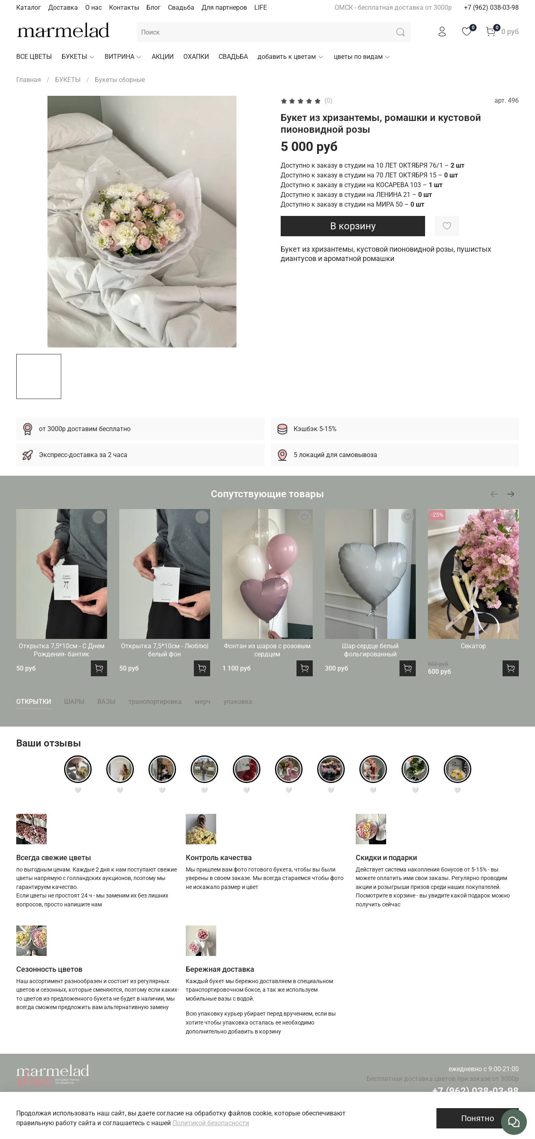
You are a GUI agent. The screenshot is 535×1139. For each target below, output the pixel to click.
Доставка (63, 7)
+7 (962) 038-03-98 (491, 7)
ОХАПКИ (196, 56)
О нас (93, 7)
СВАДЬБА (233, 56)
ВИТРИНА (123, 56)
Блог (153, 7)
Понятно (477, 1118)
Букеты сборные (120, 80)
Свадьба (181, 7)
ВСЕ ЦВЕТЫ (34, 56)
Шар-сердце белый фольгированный (370, 650)
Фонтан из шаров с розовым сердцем (267, 650)
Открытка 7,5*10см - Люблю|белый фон (164, 650)
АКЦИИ (163, 56)
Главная (28, 80)
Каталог (28, 7)
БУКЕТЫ (78, 56)
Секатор (473, 646)
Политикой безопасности (210, 1123)
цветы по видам (362, 56)
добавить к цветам (291, 56)
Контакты (124, 7)
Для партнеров (224, 7)
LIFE (260, 7)
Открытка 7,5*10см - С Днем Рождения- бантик (62, 650)
